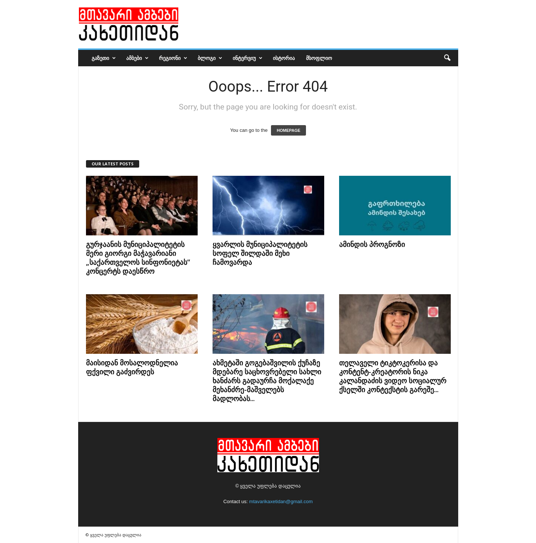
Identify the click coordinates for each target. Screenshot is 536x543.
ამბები (137, 58)
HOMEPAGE (288, 130)
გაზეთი (104, 58)
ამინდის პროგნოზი (372, 244)
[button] (447, 58)
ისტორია (284, 57)
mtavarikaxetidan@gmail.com (281, 501)
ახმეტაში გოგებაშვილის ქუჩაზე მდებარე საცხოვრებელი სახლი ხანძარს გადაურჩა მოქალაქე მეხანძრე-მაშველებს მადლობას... (267, 380)
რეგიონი (173, 58)
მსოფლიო (319, 57)
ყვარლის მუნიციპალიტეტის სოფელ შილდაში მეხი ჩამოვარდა (260, 253)
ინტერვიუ (247, 58)
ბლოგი (210, 58)
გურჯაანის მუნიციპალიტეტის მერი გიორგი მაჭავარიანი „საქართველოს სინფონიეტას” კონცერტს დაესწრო (138, 257)
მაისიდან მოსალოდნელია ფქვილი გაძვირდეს (132, 367)
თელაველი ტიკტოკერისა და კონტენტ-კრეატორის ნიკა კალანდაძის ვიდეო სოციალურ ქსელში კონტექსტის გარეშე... (392, 376)
